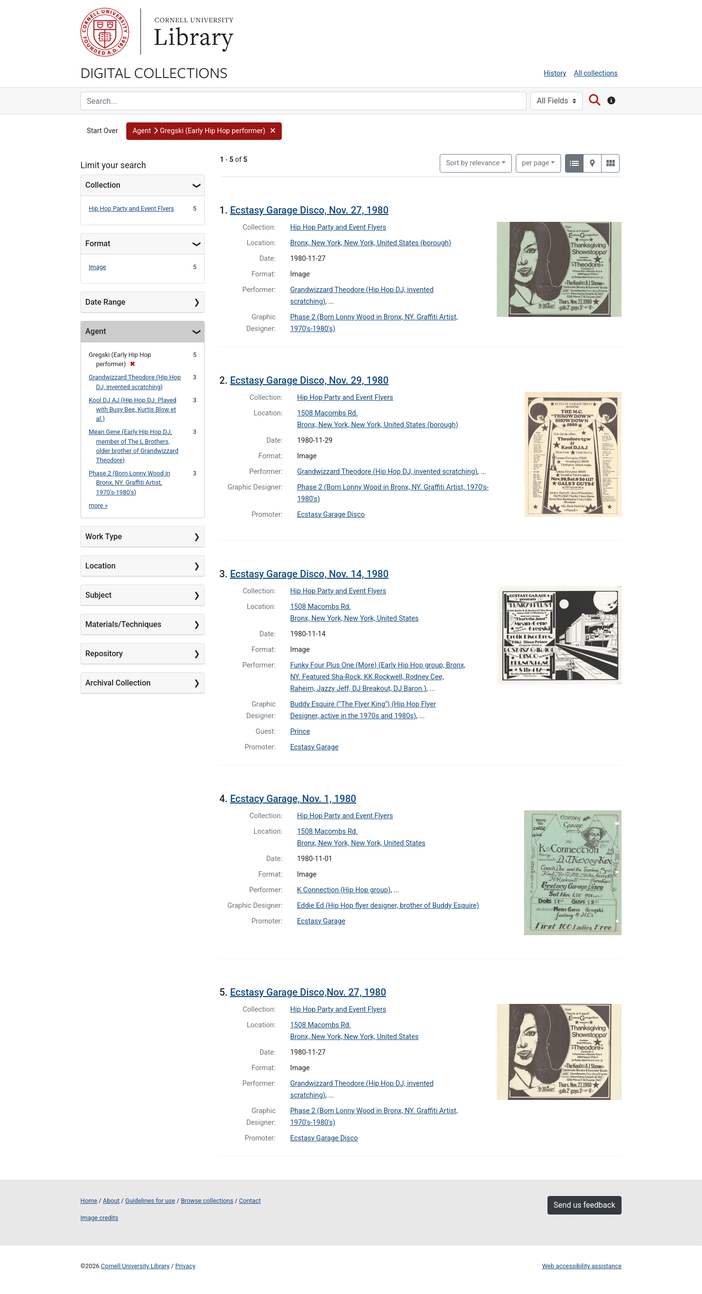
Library (193, 32)
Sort (473, 163)
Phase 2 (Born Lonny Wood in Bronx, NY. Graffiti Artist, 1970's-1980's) (129, 482)
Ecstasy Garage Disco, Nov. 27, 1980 (309, 210)
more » (98, 505)
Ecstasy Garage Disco (331, 514)
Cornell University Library (135, 1266)
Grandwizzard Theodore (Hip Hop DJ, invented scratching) (387, 472)
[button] (204, 131)
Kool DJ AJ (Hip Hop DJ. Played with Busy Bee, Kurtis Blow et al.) (132, 409)
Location (100, 565)
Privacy (185, 1266)
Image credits (99, 1217)
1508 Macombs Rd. (327, 413)
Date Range (105, 302)
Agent (95, 331)
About (111, 1200)
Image (97, 267)
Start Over (102, 131)
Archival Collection (118, 682)
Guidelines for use (150, 1200)
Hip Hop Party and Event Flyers (131, 208)
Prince (300, 731)
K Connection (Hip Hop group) (343, 890)
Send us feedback (584, 1205)
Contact (250, 1200)
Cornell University (104, 32)
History (555, 73)
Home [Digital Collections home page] (88, 1200)
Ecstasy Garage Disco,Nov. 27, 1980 (308, 992)
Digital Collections (154, 72)
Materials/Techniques (123, 624)
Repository (104, 653)
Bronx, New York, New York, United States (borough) (370, 243)
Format (97, 243)
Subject (98, 595)
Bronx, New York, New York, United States (354, 618)
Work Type (103, 536)
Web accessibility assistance (582, 1266)
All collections (596, 73)
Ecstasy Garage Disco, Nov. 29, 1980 (309, 380)
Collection (102, 185)
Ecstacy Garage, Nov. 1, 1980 (293, 798)
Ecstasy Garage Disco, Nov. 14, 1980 (309, 574)
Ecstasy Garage (314, 747)
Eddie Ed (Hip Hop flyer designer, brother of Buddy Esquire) (388, 906)
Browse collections (207, 1200)
